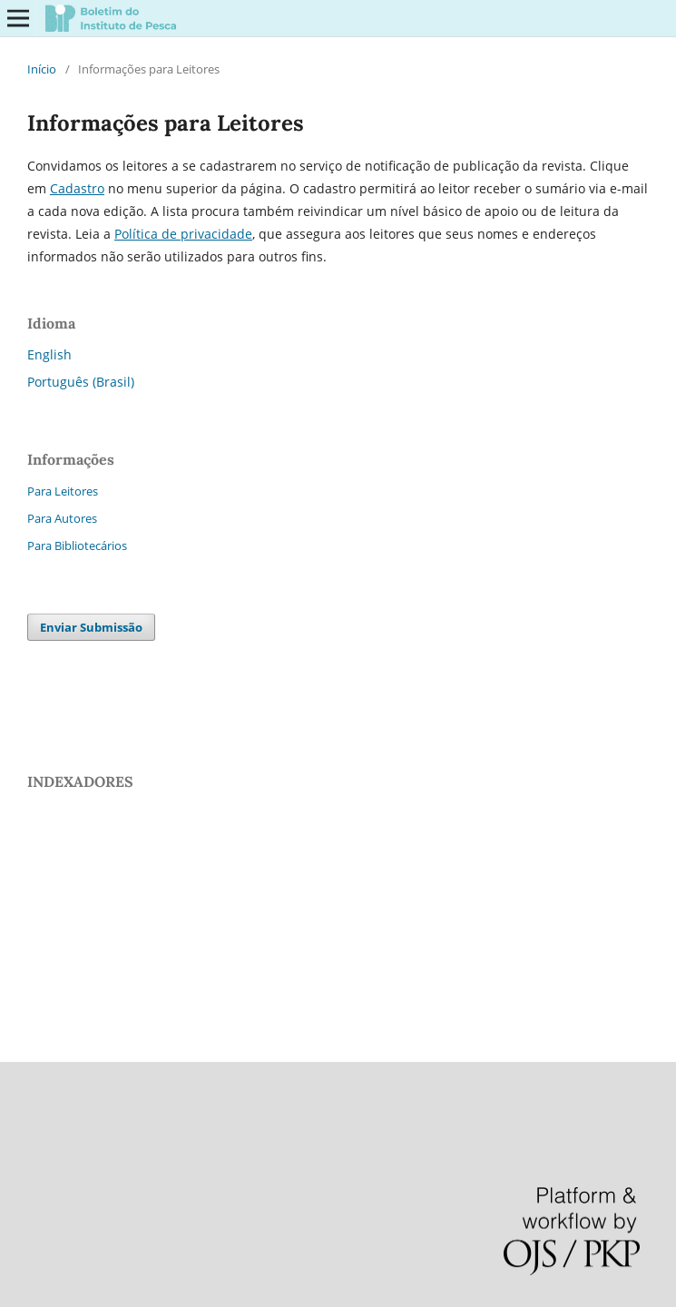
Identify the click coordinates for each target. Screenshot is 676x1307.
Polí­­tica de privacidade (183, 233)
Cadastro (77, 188)
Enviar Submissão (91, 627)
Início (41, 69)
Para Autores (62, 518)
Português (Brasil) (80, 381)
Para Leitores (62, 491)
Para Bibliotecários (77, 545)
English (49, 354)
